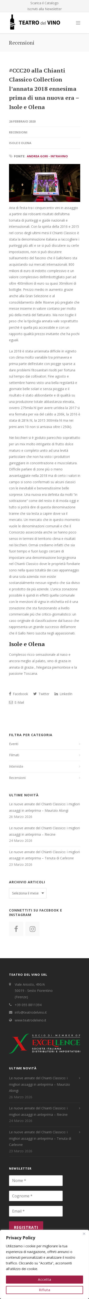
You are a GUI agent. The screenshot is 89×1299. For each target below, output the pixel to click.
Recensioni (18, 132)
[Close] (84, 1234)
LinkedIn (63, 694)
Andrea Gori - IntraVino (47, 156)
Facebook (18, 694)
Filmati (14, 755)
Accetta (44, 1279)
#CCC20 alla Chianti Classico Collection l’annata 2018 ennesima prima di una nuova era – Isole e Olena (44, 89)
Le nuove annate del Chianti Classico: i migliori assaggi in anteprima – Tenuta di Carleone (44, 855)
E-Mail (16, 702)
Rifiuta (44, 1290)
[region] (44, 1264)
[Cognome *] (36, 1196)
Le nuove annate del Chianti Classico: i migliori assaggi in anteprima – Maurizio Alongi (44, 807)
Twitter (41, 694)
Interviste (16, 766)
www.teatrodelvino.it (30, 1020)
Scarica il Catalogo (44, 3)
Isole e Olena (20, 143)
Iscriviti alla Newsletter (44, 9)
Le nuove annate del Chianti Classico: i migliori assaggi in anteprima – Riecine (44, 831)
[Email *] (36, 1211)
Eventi (13, 744)
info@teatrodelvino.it (31, 1012)
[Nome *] (36, 1180)
